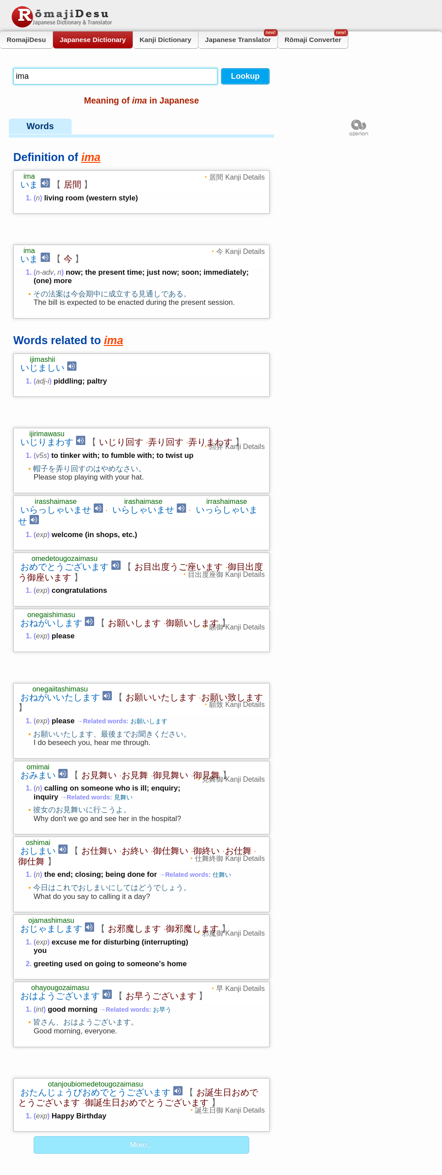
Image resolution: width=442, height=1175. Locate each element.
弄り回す (165, 384)
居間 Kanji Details (237, 177)
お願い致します (232, 611)
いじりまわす (46, 384)
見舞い (123, 710)
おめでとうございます (64, 509)
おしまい (38, 764)
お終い (135, 764)
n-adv (44, 243)
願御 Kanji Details (237, 569)
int (39, 923)
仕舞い (222, 788)
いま (29, 184)
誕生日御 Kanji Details (230, 995)
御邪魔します (192, 842)
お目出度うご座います (178, 509)
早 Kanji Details (240, 902)
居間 (72, 184)
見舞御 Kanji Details (233, 693)
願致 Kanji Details (237, 618)
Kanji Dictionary (165, 39)
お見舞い (99, 689)
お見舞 (135, 689)
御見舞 (206, 689)
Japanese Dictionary (93, 39)
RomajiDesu (26, 39)
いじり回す (121, 384)
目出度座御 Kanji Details (226, 517)
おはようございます (60, 909)
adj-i (42, 352)
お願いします (134, 565)
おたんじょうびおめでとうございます (95, 977)
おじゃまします (51, 842)
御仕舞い (170, 764)
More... (141, 1029)
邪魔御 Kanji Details (233, 847)
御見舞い (170, 689)
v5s (41, 398)
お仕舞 (238, 764)
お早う (162, 923)
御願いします (192, 565)
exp (41, 477)
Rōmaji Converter (316, 37)
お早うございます (161, 909)
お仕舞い (99, 764)
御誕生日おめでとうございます (147, 987)
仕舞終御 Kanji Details (230, 772)
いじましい (42, 339)
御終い (206, 764)
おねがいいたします (60, 611)
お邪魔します (134, 842)
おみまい (38, 689)
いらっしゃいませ (55, 452)
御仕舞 (31, 775)
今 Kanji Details (240, 223)
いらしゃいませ (143, 452)
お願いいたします (161, 611)
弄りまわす (210, 384)
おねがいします (51, 565)
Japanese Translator (241, 37)
